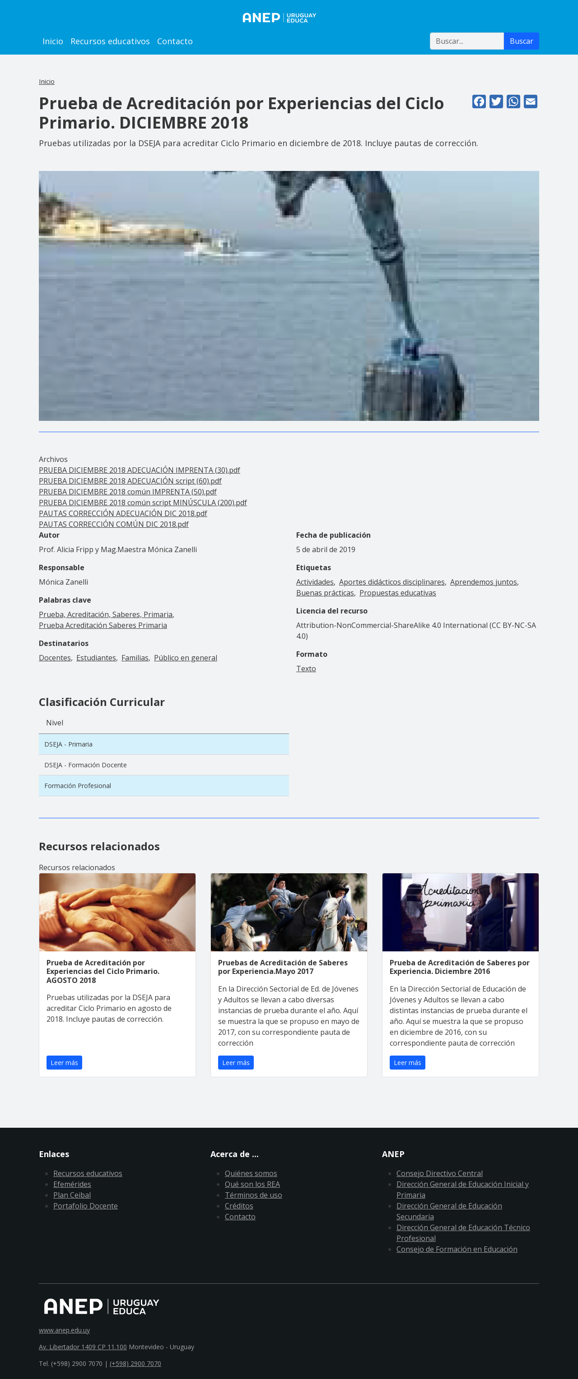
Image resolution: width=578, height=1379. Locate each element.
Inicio (52, 41)
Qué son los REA (252, 1184)
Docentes (55, 658)
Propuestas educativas (397, 593)
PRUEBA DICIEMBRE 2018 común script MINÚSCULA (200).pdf (143, 502)
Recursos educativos (110, 41)
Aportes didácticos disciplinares (392, 582)
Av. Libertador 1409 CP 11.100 (83, 1346)
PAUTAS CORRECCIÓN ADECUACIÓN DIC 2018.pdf (123, 513)
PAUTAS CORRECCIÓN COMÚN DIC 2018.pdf (114, 524)
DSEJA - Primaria (68, 744)
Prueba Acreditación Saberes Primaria (103, 625)
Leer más (64, 1062)
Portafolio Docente (85, 1206)
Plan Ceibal (72, 1195)
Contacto (175, 41)
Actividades (315, 582)
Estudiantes (96, 658)
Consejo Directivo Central (439, 1173)
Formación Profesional (77, 785)
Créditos (239, 1206)
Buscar (521, 41)
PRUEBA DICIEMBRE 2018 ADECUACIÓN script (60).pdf (130, 481)
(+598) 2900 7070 (135, 1363)
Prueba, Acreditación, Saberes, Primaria (105, 614)
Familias (135, 658)
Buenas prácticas (325, 593)
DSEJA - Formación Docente (85, 765)
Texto (306, 668)
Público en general (185, 658)
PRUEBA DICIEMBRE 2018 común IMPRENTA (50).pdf (128, 492)
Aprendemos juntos (483, 582)
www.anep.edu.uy (64, 1330)
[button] (289, 295)
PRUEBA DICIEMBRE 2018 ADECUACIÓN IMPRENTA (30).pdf (139, 470)
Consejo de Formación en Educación (456, 1249)
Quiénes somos (251, 1173)
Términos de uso (253, 1195)
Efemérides (72, 1184)
